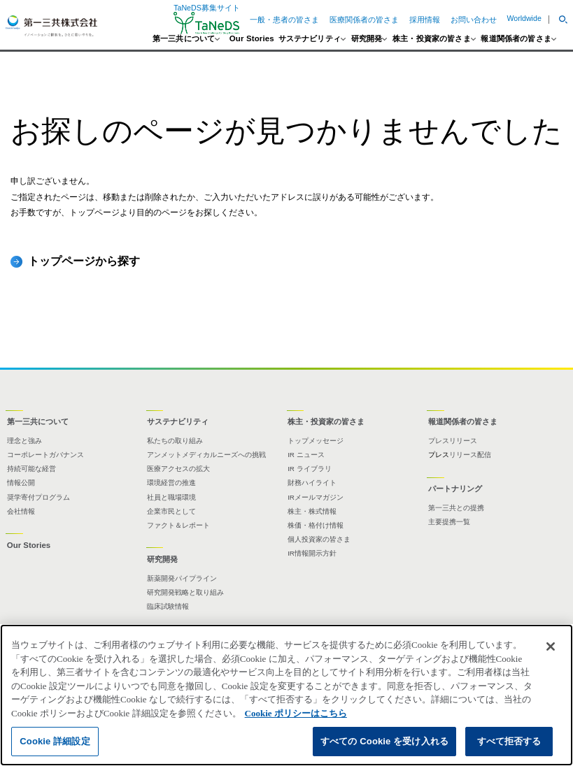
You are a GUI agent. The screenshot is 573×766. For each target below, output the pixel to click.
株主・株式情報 (312, 511)
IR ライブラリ (310, 468)
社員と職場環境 (171, 497)
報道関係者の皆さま (516, 39)
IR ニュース (306, 454)
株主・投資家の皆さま (431, 39)
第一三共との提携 (456, 508)
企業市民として (171, 511)
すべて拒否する (509, 741)
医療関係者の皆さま (364, 20)
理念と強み (24, 441)
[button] (558, 19)
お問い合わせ (474, 20)
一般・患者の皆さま (284, 20)
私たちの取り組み (175, 441)
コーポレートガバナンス (45, 454)
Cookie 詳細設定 (55, 741)
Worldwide (524, 18)
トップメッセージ (316, 441)
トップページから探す (84, 260)
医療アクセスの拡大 (178, 468)
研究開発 (367, 39)
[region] (286, 695)
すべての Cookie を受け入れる (384, 741)
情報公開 (21, 482)
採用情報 (424, 20)
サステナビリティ (309, 39)
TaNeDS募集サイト (207, 19)
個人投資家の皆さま (319, 539)
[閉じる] (550, 646)
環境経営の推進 (171, 482)
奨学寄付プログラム (38, 497)
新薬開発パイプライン (182, 578)
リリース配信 (470, 454)
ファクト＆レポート (178, 525)
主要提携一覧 (449, 522)
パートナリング (455, 488)
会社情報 (21, 511)
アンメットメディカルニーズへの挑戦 (206, 454)
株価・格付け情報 (316, 525)
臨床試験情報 (168, 606)
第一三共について (184, 39)
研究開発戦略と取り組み (185, 592)
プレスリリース (452, 441)
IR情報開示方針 (312, 553)
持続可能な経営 (31, 468)
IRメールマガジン (316, 497)
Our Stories (251, 39)
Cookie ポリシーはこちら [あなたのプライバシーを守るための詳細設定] (296, 713)
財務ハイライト (312, 482)
